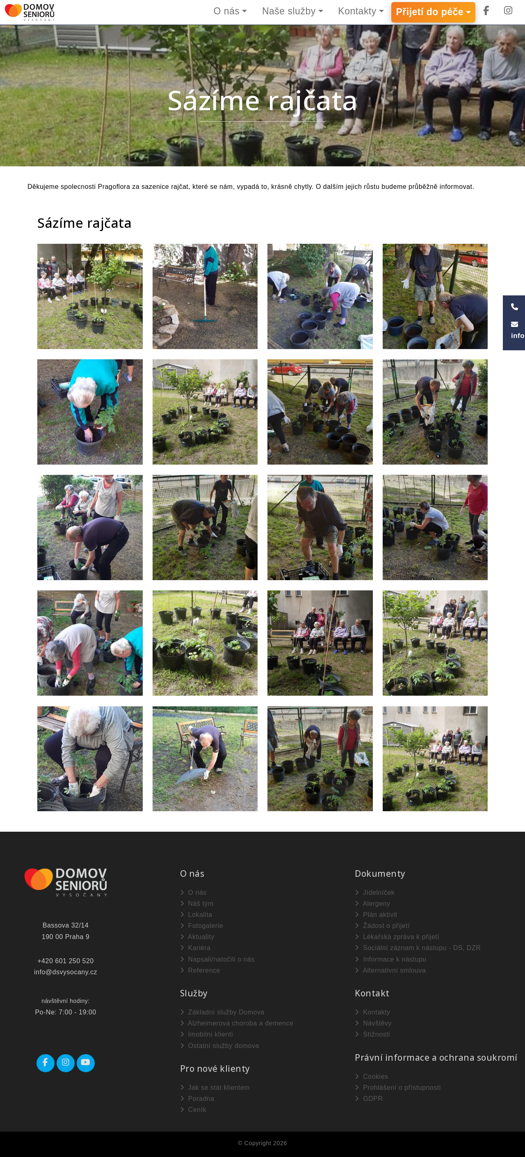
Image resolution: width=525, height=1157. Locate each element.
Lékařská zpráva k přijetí (397, 936)
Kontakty (357, 11)
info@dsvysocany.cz (65, 972)
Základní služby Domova (222, 1012)
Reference (200, 970)
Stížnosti (372, 1034)
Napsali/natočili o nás (217, 959)
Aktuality (197, 936)
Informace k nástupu (390, 959)
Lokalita (196, 914)
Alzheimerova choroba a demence (237, 1023)
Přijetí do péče (429, 12)
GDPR (369, 1098)
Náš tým (197, 903)
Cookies (371, 1076)
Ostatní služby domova (219, 1045)
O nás (226, 11)
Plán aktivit (376, 914)
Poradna (197, 1098)
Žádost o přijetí (382, 925)
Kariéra (195, 947)
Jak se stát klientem (215, 1087)
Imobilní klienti (206, 1034)
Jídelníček (375, 892)
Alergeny (372, 903)
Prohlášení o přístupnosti (398, 1087)
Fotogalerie (202, 925)
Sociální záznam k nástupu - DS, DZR (418, 947)
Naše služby (288, 11)
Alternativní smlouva (390, 970)
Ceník (193, 1109)
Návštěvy (373, 1023)
